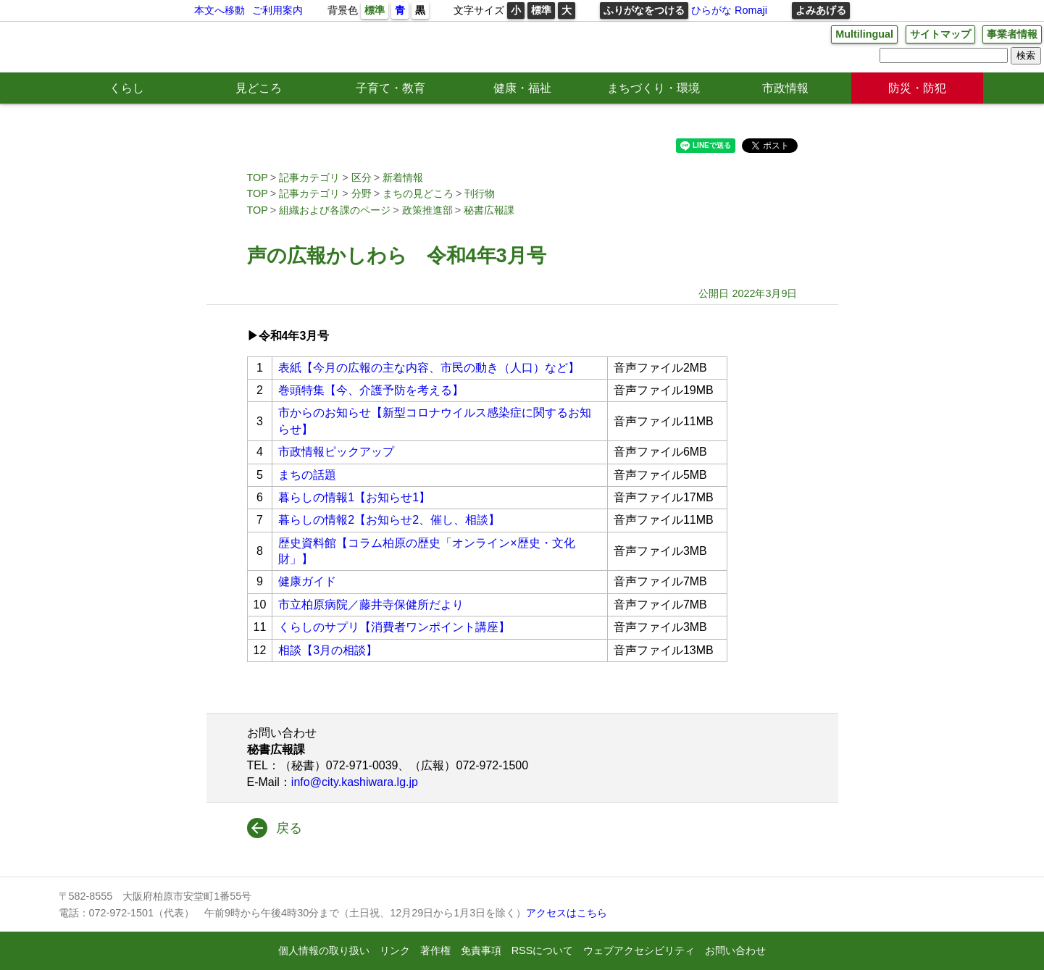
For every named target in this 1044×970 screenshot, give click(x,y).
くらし (126, 88)
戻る (289, 828)
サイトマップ (940, 34)
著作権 (435, 950)
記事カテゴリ (309, 177)
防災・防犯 (917, 88)
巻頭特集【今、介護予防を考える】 (371, 390)
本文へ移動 (219, 10)
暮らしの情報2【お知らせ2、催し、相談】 (389, 520)
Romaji (751, 10)
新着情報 (403, 177)
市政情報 (785, 88)
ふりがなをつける (644, 10)
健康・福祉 (522, 88)
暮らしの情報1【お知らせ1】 (354, 497)
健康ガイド (307, 581)
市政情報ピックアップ (336, 452)
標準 (374, 10)
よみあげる (820, 10)
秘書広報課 (489, 210)
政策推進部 (427, 210)
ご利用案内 (277, 10)
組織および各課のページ (335, 210)
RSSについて (542, 950)
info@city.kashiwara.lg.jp (354, 782)
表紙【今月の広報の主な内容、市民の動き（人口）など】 (429, 367)
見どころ (258, 88)
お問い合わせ (735, 950)
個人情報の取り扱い (323, 950)
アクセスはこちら (566, 913)
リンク (395, 950)
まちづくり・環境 (653, 88)
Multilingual (864, 34)
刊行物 (479, 193)
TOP (257, 177)
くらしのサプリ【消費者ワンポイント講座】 (394, 627)
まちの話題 (307, 475)
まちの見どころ (418, 193)
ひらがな (711, 10)
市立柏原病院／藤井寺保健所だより (371, 604)
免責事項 (481, 950)
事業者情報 (1012, 34)
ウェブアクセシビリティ (639, 950)
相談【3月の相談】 (327, 650)
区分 (361, 177)
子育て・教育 (390, 88)
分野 (361, 193)
